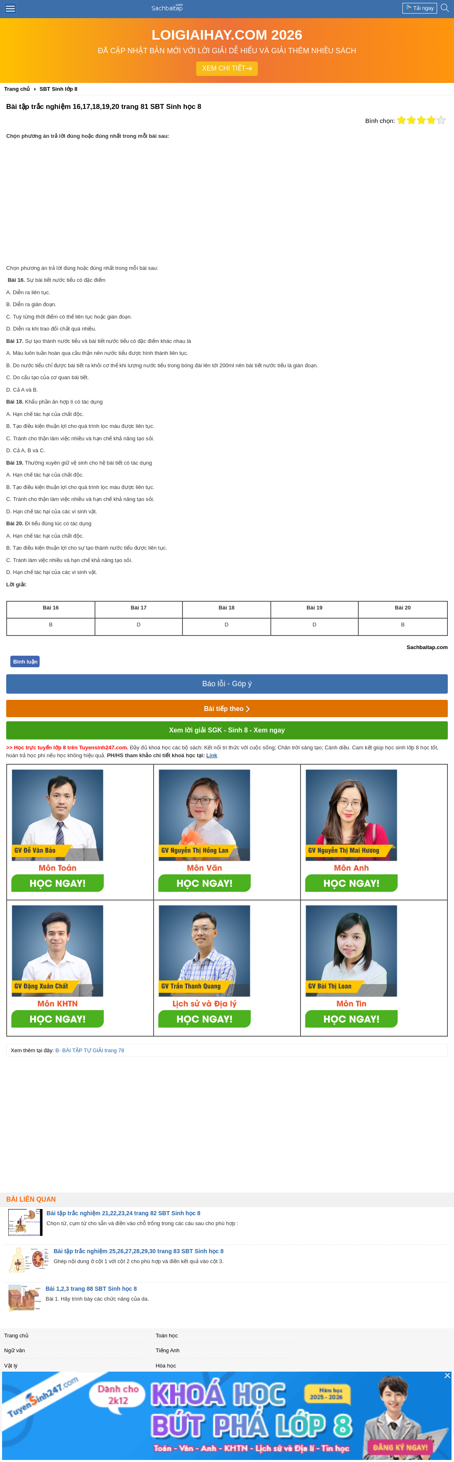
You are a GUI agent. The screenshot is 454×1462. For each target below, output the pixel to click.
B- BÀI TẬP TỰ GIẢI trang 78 (89, 1050)
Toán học (167, 1335)
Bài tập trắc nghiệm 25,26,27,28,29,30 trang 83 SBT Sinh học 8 (139, 1251)
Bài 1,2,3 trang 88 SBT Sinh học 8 (91, 1288)
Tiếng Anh (168, 1350)
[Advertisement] (227, 202)
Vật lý (10, 1366)
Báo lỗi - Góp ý (227, 684)
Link (212, 755)
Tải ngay (420, 7)
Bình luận (25, 662)
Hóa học (166, 1366)
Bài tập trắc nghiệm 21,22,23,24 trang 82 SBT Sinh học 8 (124, 1213)
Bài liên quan (31, 1199)
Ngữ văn (14, 1350)
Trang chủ (16, 1335)
